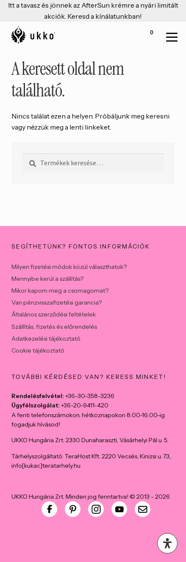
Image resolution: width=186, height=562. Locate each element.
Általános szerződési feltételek (53, 314)
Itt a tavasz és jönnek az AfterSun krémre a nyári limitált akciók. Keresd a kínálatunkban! (93, 10)
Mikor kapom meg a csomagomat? (59, 290)
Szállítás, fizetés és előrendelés (54, 326)
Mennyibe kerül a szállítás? (47, 278)
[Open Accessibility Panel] (167, 543)
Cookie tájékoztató (37, 350)
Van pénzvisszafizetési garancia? (56, 302)
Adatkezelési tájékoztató (46, 338)
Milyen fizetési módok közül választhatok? (69, 267)
